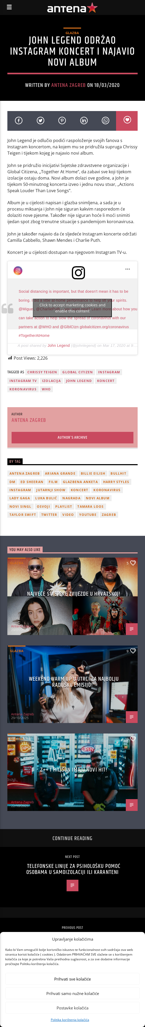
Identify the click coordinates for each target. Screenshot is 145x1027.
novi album (97, 498)
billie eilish (93, 473)
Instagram (109, 372)
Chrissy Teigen (42, 372)
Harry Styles (116, 482)
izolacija (51, 381)
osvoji (43, 506)
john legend (79, 381)
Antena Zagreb (68, 85)
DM (12, 482)
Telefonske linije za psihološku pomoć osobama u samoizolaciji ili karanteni (73, 869)
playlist (63, 506)
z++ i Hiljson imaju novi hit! (73, 769)
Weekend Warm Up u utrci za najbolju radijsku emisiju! (74, 682)
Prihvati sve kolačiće (72, 979)
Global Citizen (77, 372)
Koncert (105, 381)
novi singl (20, 506)
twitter (49, 514)
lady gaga (19, 498)
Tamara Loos (90, 506)
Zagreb (109, 514)
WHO (46, 389)
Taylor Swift (22, 514)
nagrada (71, 498)
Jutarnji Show (51, 490)
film (53, 482)
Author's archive (72, 437)
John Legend (59, 345)
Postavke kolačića (72, 1007)
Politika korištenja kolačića (70, 1020)
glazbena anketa (80, 482)
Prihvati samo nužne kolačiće (72, 993)
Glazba (72, 32)
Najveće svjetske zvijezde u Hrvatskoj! (74, 594)
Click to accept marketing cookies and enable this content (72, 307)
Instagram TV (23, 381)
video (68, 514)
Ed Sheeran (32, 482)
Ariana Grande (60, 473)
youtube (87, 514)
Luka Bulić (46, 498)
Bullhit (118, 473)
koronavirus (23, 389)
